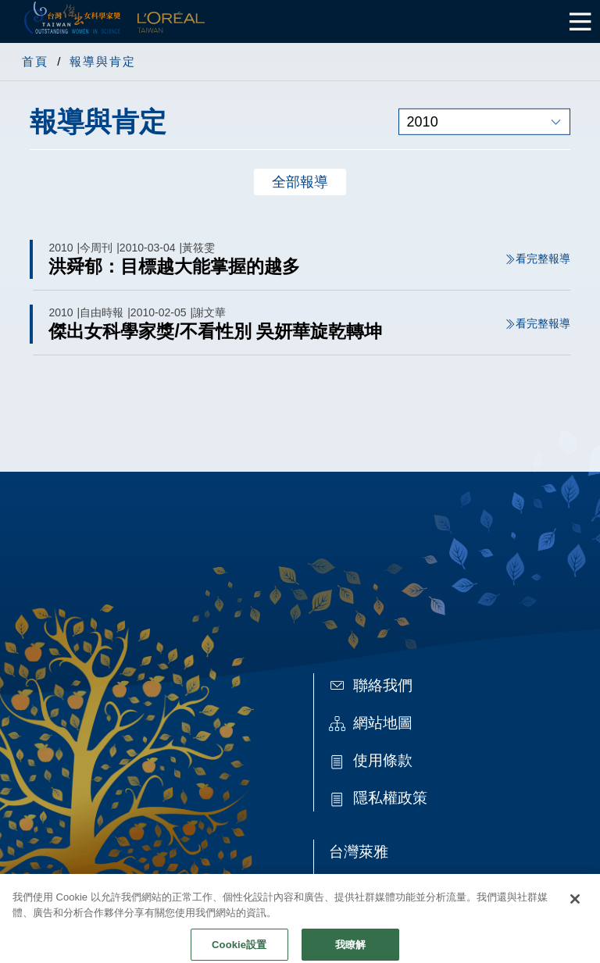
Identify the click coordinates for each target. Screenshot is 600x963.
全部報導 (300, 182)
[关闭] (575, 907)
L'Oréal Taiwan (171, 21)
